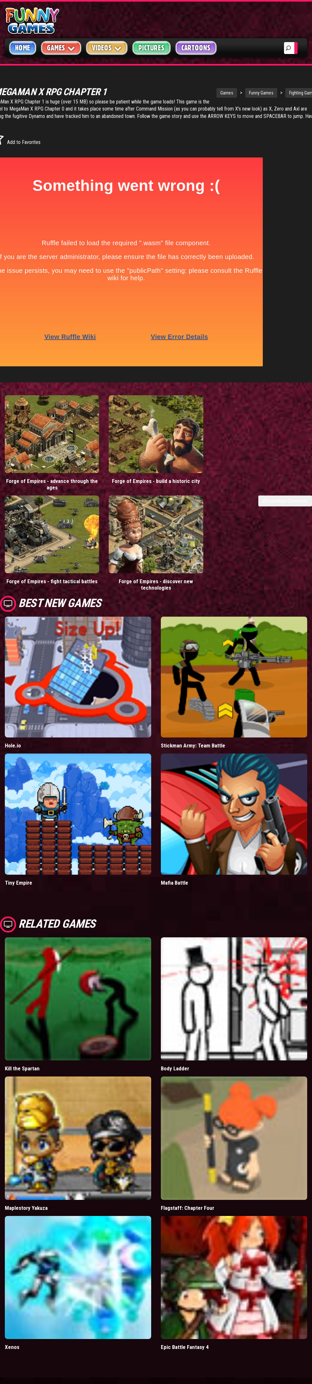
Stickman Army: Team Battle (193, 703)
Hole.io (13, 703)
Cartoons (196, 47)
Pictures (151, 47)
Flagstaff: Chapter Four (187, 1165)
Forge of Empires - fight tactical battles (39, 541)
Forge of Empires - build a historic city (117, 462)
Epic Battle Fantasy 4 (185, 1304)
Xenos (12, 1304)
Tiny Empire (18, 839)
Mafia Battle (174, 839)
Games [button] (61, 47)
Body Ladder (175, 1025)
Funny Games (231, 92)
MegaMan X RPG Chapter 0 (126, 109)
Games (196, 92)
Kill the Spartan (22, 1025)
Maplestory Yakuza (26, 1165)
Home (22, 47)
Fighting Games (273, 92)
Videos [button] (107, 47)
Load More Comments (285, 479)
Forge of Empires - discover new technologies (117, 541)
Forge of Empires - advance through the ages (38, 462)
